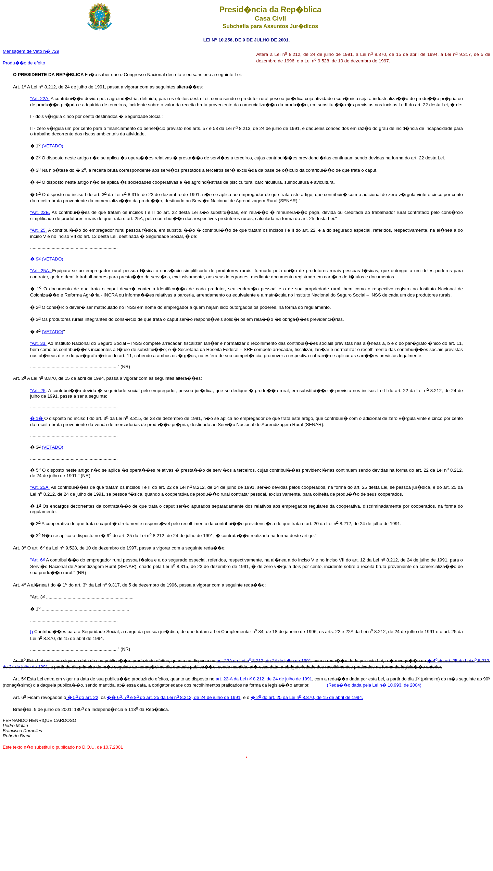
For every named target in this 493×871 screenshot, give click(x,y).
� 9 (35, 259)
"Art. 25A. (41, 270)
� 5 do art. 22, (83, 697)
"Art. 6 (37, 559)
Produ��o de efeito (24, 62)
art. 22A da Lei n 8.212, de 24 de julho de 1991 (263, 660)
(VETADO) (52, 145)
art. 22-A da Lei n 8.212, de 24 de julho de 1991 (264, 678)
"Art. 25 (38, 390)
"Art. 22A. (40, 98)
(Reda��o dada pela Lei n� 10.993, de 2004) (374, 685)
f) (31, 631)
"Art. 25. (38, 230)
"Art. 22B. (40, 212)
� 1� (37, 418)
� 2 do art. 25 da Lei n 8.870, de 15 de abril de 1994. (307, 697)
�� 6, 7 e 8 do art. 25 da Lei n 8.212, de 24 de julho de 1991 (173, 697)
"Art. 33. (38, 343)
